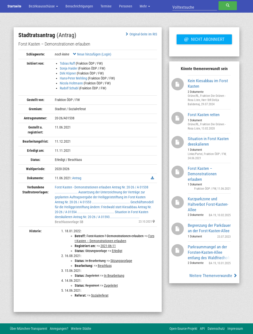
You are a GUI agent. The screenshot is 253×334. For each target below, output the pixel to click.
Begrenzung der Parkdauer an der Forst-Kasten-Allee (209, 228)
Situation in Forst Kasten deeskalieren (208, 141)
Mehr (145, 6)
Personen (125, 6)
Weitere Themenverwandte (213, 275)
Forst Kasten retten (204, 114)
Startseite (14, 6)
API (202, 329)
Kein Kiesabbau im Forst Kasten (208, 83)
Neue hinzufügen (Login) (92, 54)
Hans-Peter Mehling (73, 78)
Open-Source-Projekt (183, 329)
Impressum (235, 329)
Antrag (76, 178)
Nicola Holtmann (71, 83)
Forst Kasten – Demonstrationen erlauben (202, 173)
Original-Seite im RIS (141, 34)
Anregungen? (59, 329)
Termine (106, 6)
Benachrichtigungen (79, 6)
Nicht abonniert (204, 38)
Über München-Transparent (28, 329)
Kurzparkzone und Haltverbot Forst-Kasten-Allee (208, 204)
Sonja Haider (68, 68)
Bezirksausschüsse (43, 6)
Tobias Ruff (67, 63)
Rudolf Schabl (69, 88)
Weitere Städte (81, 329)
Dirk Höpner (68, 73)
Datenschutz (216, 329)
